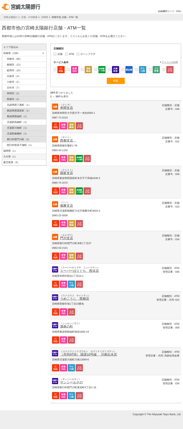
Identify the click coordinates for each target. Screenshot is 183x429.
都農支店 (66, 205)
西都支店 (68, 140)
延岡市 (14, 70)
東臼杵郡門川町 (19, 139)
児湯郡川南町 (17, 127)
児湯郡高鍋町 (17, 122)
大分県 (10, 156)
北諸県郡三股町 (19, 104)
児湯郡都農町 (17, 133)
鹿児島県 (11, 162)
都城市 (14, 64)
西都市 (14, 99)
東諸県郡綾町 (17, 116)
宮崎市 (14, 58)
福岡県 (10, 150)
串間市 (14, 93)
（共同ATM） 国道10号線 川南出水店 (88, 354)
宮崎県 (44, 17)
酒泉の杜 (66, 326)
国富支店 (66, 173)
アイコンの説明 (170, 62)
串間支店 (66, 108)
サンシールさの (71, 382)
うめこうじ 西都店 (74, 298)
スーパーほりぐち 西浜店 (79, 271)
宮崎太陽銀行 (11, 17)
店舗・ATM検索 (29, 17)
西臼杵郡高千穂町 (20, 145)
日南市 (14, 76)
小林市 (14, 81)
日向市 (14, 87)
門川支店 (66, 238)
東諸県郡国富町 (19, 110)
